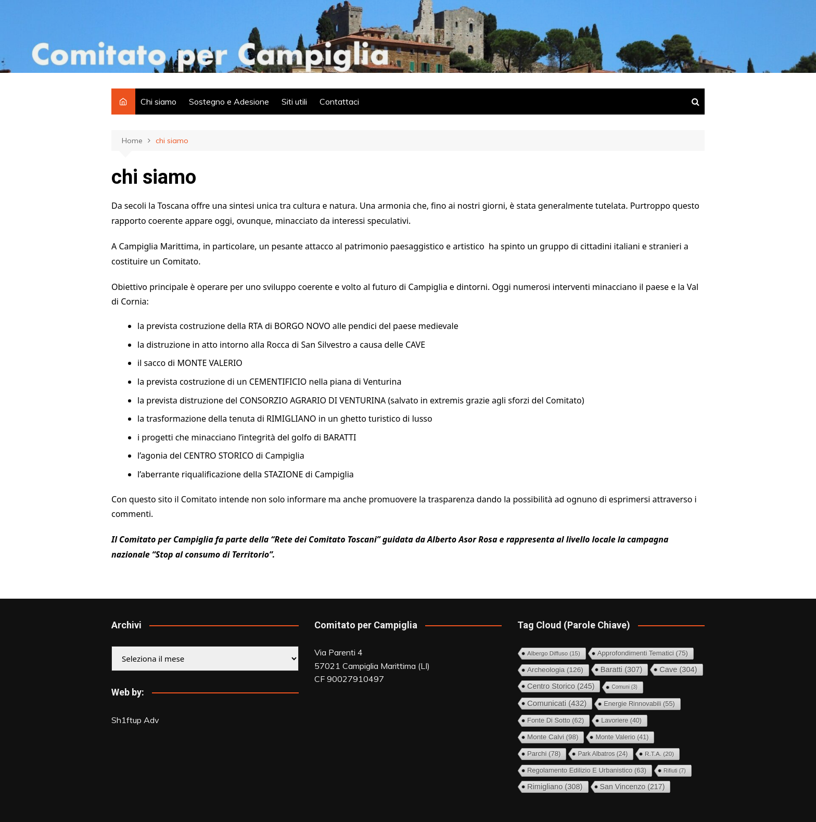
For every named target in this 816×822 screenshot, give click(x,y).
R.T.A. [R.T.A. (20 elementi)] (659, 753)
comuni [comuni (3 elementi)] (624, 687)
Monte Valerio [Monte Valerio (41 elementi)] (621, 737)
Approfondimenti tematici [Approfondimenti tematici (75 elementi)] (642, 653)
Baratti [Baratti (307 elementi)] (622, 669)
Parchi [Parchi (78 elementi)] (543, 753)
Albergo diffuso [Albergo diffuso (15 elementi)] (553, 653)
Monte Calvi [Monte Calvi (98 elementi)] (552, 737)
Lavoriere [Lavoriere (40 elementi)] (621, 720)
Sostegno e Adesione (229, 101)
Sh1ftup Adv (135, 720)
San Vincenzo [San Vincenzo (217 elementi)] (632, 786)
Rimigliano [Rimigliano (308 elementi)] (555, 786)
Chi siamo (158, 101)
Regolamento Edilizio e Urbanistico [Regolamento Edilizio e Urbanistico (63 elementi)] (586, 770)
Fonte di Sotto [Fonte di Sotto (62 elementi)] (555, 720)
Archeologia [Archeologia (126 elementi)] (555, 670)
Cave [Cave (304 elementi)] (678, 669)
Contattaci (339, 101)
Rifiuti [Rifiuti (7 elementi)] (675, 770)
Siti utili (294, 101)
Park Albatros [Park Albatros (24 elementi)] (603, 753)
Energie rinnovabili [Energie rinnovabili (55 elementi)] (639, 703)
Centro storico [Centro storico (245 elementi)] (560, 686)
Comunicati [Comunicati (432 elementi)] (556, 703)
